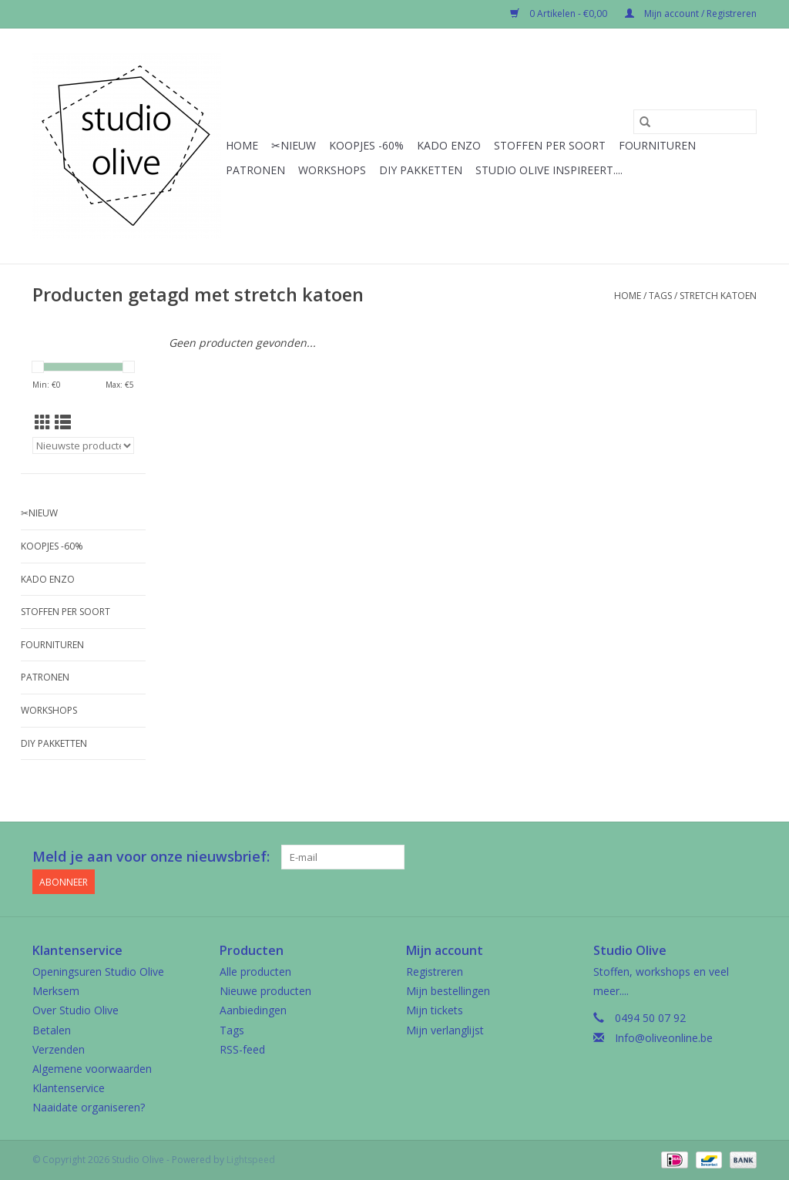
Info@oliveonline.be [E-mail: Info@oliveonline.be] (664, 1037)
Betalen (51, 1030)
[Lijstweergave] (63, 422)
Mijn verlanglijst (445, 1030)
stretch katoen (718, 295)
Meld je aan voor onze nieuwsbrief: (151, 857)
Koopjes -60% (366, 145)
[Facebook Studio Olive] (689, 857)
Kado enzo (449, 145)
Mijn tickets (434, 1010)
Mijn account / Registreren (691, 13)
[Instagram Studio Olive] (744, 857)
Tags (660, 295)
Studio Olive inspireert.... (549, 170)
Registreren (434, 971)
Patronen (255, 170)
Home (242, 145)
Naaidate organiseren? (88, 1107)
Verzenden (58, 1049)
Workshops (332, 170)
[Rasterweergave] (43, 422)
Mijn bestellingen (448, 990)
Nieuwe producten (265, 990)
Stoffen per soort (550, 145)
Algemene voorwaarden (92, 1068)
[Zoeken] (695, 121)
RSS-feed (242, 1049)
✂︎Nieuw (293, 145)
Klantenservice (68, 1088)
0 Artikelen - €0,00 (559, 13)
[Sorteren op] (83, 445)
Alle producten (255, 971)
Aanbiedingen (253, 1010)
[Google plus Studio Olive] (716, 857)
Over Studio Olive (75, 1010)
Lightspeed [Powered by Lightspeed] (251, 1159)
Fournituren (657, 145)
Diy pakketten (420, 170)
